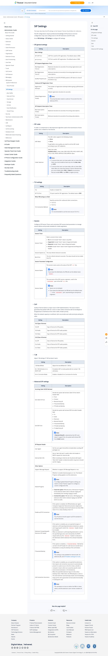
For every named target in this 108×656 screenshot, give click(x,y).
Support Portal (89, 625)
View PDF (95, 26)
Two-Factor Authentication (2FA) (14, 117)
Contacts (8, 44)
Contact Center (52, 625)
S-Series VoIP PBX (34, 627)
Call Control (9, 71)
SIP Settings (27, 17)
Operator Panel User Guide (12, 151)
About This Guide (9, 32)
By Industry (51, 632)
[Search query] (64, 10)
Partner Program (15, 625)
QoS (92, 43)
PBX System (20, 17)
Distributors (14, 627)
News (12, 634)
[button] (3, 27)
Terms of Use (20, 652)
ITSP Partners (15, 630)
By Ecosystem (51, 634)
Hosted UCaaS (52, 623)
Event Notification (11, 108)
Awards (13, 637)
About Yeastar (15, 623)
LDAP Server (9, 50)
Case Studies (69, 627)
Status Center (9, 38)
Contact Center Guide (10, 154)
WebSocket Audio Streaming (13, 135)
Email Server (10, 99)
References (9, 138)
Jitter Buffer (10, 93)
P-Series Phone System (36, 623)
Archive (9, 105)
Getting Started (10, 35)
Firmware (69, 632)
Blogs (67, 625)
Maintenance (9, 120)
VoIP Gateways (34, 630)
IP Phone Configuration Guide (13, 158)
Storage (9, 102)
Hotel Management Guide (12, 148)
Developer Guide (9, 164)
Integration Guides (10, 161)
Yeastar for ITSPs (89, 634)
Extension (8, 41)
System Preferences (11, 82)
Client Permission (10, 47)
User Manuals (70, 630)
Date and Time (11, 96)
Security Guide (8, 168)
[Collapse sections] (104, 17)
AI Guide (7, 144)
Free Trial (77, 3)
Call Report (9, 126)
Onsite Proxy (10, 111)
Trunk (7, 68)
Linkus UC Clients (34, 625)
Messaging (8, 77)
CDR (7, 123)
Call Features (9, 74)
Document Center (31, 3)
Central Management (35, 632)
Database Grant (10, 132)
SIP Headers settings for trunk (72, 556)
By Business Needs (53, 637)
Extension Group (10, 56)
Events (13, 639)
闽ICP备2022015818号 (91, 652)
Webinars (69, 634)
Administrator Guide (12, 17)
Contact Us (88, 623)
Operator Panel (10, 65)
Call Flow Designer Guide (11, 141)
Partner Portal (89, 627)
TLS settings (94, 38)
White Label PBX (52, 627)
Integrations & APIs (53, 630)
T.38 (92, 46)
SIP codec (93, 35)
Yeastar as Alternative (91, 632)
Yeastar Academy (89, 637)
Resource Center (70, 623)
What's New (8, 27)
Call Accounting (10, 129)
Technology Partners (16, 632)
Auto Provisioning (10, 59)
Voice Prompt (10, 85)
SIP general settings (96, 32)
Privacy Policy (28, 652)
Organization (9, 53)
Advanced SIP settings (97, 49)
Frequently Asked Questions (12, 174)
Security (8, 114)
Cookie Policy (35, 652)
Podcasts (68, 637)
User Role (8, 62)
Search (86, 10)
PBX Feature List (89, 630)
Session (93, 41)
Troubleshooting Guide (11, 171)
